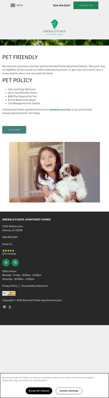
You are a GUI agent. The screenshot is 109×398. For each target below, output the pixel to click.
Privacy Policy (10, 286)
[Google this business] (15, 262)
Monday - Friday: (11, 275)
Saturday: (7, 279)
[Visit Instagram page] (6, 262)
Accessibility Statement (34, 286)
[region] (54, 385)
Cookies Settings (69, 390)
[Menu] (17, 5)
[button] (85, 5)
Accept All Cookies (39, 390)
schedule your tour (60, 110)
